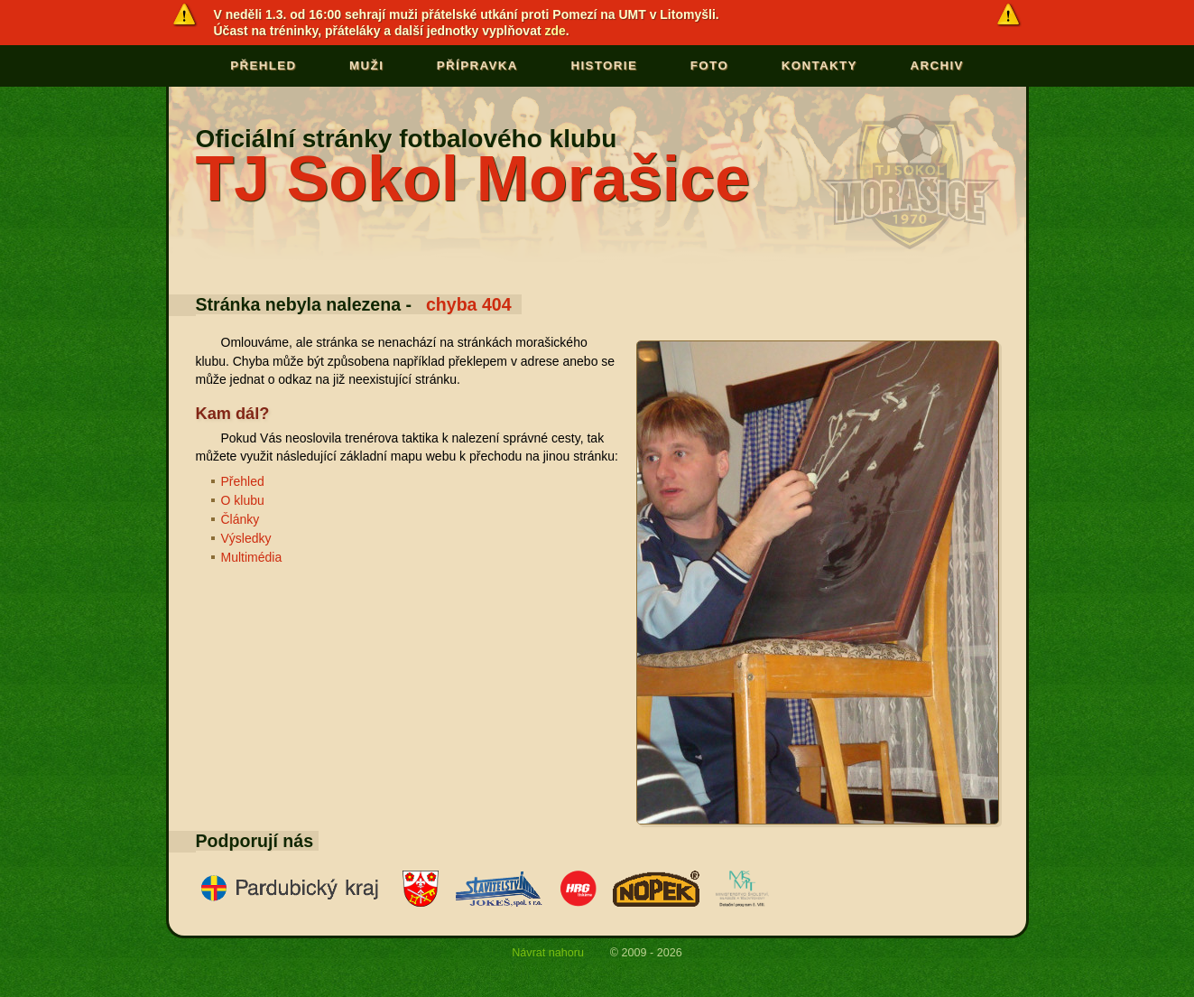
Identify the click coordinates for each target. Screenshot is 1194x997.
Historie (603, 65)
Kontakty (819, 65)
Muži (366, 65)
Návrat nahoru (548, 952)
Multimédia (251, 557)
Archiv (936, 65)
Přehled (263, 65)
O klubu (242, 500)
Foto (709, 65)
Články (240, 519)
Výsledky (246, 538)
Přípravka (477, 65)
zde (555, 30)
